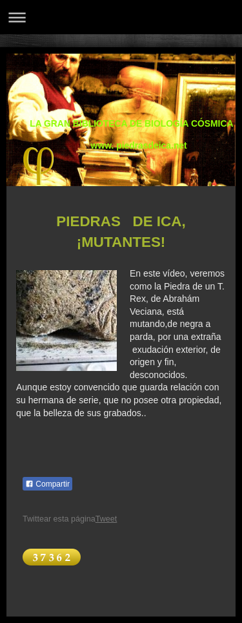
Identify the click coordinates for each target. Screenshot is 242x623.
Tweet (106, 518)
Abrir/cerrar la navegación (121, 17)
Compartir (47, 484)
